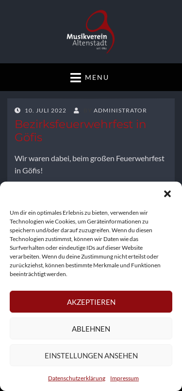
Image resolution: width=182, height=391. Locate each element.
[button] (167, 194)
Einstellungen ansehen (91, 355)
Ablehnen (91, 328)
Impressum (124, 378)
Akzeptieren (91, 302)
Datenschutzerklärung (76, 378)
